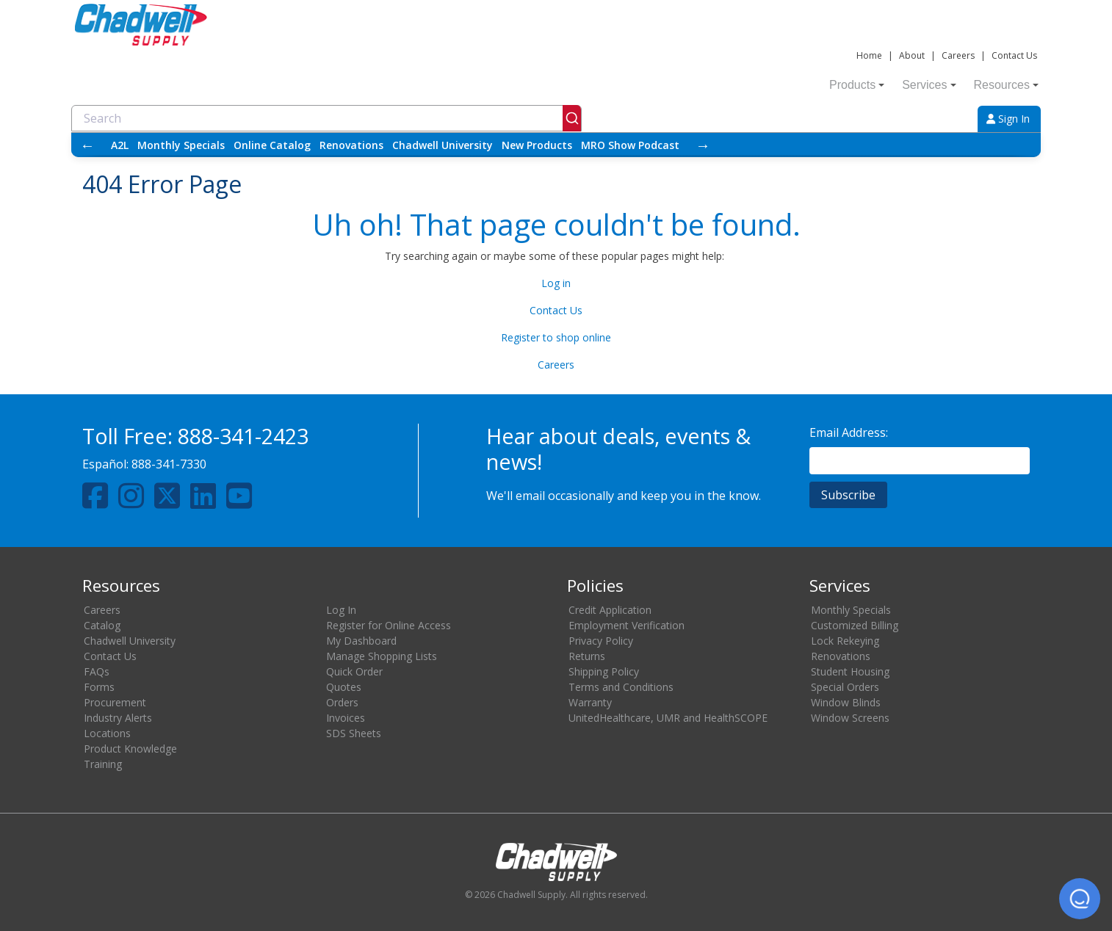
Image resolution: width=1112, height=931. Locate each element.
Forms (99, 687)
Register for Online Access (388, 625)
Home (869, 55)
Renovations (351, 145)
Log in (556, 283)
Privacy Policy (600, 641)
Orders (342, 702)
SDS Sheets (353, 733)
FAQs (96, 671)
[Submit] (572, 118)
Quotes (343, 687)
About (912, 55)
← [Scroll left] (87, 145)
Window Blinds (846, 702)
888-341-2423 (243, 435)
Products (856, 85)
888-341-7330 (168, 464)
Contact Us (1014, 55)
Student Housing (850, 671)
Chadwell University (442, 145)
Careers (958, 55)
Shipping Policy (603, 671)
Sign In (1008, 119)
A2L (120, 145)
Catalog (102, 625)
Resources (1006, 85)
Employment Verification (626, 625)
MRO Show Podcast (630, 145)
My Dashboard (361, 641)
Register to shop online (556, 337)
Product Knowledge (130, 749)
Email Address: (848, 432)
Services (929, 85)
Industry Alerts (118, 718)
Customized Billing (854, 625)
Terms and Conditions (621, 687)
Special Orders (845, 687)
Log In (341, 610)
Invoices (345, 718)
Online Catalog (272, 145)
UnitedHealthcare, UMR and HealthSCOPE (668, 718)
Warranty (590, 702)
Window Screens (850, 718)
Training (103, 764)
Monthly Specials (181, 145)
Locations (107, 733)
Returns (586, 656)
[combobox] (326, 118)
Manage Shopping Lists (381, 656)
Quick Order (354, 671)
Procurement (115, 702)
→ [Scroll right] (703, 145)
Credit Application (609, 610)
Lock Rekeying (845, 641)
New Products (537, 145)
